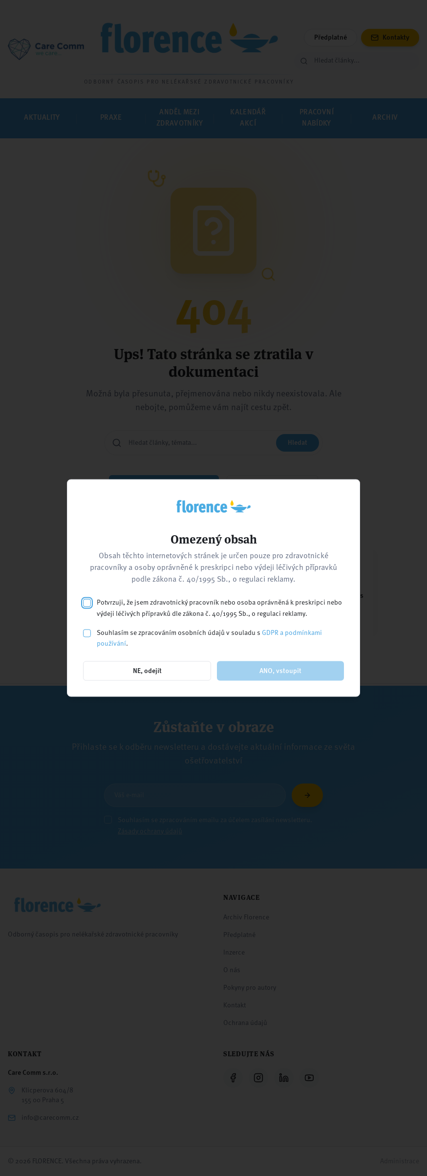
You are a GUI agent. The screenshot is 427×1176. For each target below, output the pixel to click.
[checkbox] (87, 603)
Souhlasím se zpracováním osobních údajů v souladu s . (209, 638)
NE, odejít (147, 671)
